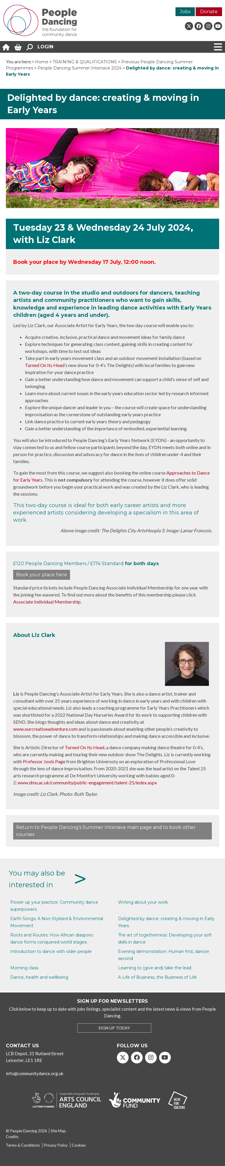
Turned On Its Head (44, 365)
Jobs (185, 11)
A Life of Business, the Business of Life (157, 977)
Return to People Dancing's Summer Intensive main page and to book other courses (106, 831)
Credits (12, 1136)
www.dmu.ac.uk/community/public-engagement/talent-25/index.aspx (87, 782)
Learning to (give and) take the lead (154, 967)
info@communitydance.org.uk (34, 1073)
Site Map (58, 1130)
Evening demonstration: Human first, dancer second (163, 955)
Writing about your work (143, 902)
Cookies (79, 1145)
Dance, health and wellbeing (39, 977)
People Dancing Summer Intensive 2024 (80, 68)
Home (41, 61)
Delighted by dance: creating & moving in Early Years (166, 922)
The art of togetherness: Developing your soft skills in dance (165, 938)
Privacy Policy (56, 1145)
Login (45, 47)
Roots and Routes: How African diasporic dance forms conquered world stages (51, 938)
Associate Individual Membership (47, 601)
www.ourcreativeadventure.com (45, 729)
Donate (209, 11)
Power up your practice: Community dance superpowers (54, 906)
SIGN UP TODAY (114, 1027)
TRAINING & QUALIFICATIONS (85, 61)
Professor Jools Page (44, 761)
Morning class (24, 967)
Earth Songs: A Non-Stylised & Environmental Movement (56, 922)
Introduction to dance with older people (51, 951)
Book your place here (41, 574)
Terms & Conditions (23, 1145)
